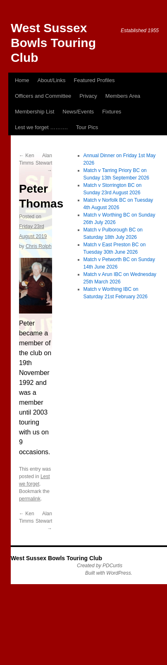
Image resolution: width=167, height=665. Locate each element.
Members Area (123, 96)
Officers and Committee (43, 96)
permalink (30, 499)
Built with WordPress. (108, 573)
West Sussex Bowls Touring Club (53, 42)
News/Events (78, 111)
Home (22, 80)
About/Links (52, 80)
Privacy (88, 96)
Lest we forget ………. (41, 127)
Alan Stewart (44, 163)
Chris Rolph (39, 246)
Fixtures (111, 111)
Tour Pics (87, 127)
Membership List (34, 111)
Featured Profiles (94, 80)
